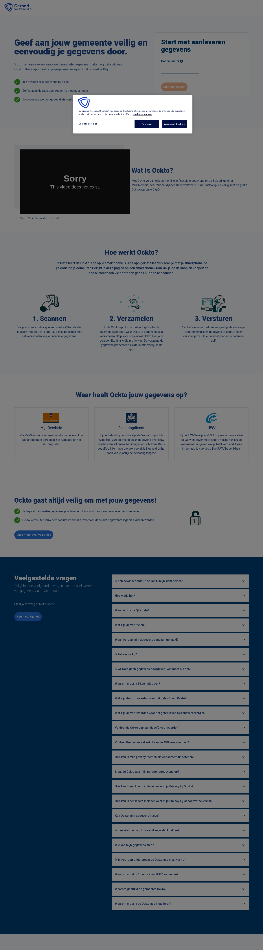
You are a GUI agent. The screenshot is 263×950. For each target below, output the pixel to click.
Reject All (147, 123)
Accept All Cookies (174, 123)
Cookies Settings (88, 123)
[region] (132, 114)
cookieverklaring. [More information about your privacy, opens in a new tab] (142, 114)
